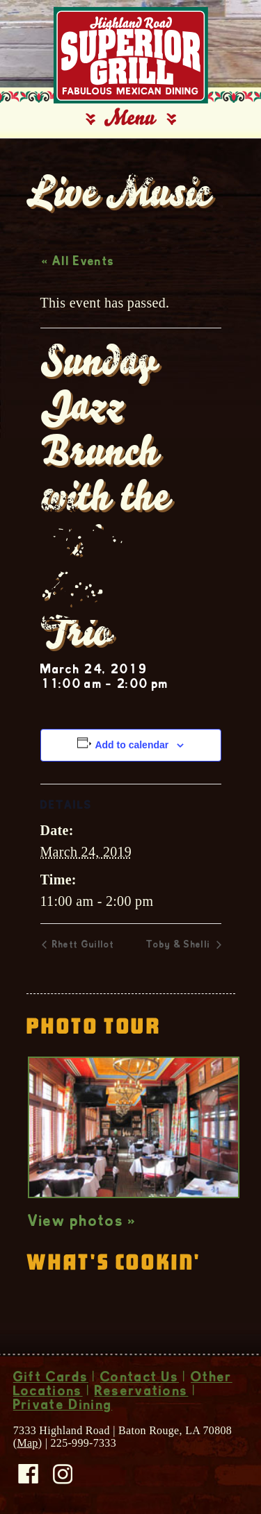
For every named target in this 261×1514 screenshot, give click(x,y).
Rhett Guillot (81, 945)
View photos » (82, 1222)
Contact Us (139, 1378)
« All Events (78, 262)
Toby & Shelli (179, 945)
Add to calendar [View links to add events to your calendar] (131, 744)
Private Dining (62, 1406)
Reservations (142, 1392)
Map (27, 1443)
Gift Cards (50, 1378)
